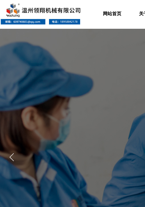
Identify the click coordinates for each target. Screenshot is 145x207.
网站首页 (112, 13)
